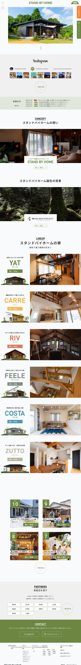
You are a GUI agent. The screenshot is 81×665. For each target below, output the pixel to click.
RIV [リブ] (25, 654)
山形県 (54, 604)
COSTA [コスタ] (26, 658)
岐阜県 (14, 613)
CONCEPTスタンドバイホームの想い (16, 647)
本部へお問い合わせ (65, 653)
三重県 (27, 613)
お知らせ (62, 650)
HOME (9, 645)
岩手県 (27, 604)
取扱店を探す (29, 634)
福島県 (14, 609)
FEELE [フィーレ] (26, 656)
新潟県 (27, 609)
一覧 (34, 651)
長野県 (41, 609)
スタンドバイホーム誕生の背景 (66, 646)
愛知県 (54, 609)
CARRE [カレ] (26, 652)
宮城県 (41, 604)
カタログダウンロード (51, 634)
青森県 (14, 604)
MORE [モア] (25, 661)
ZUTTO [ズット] (26, 659)
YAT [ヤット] (25, 651)
